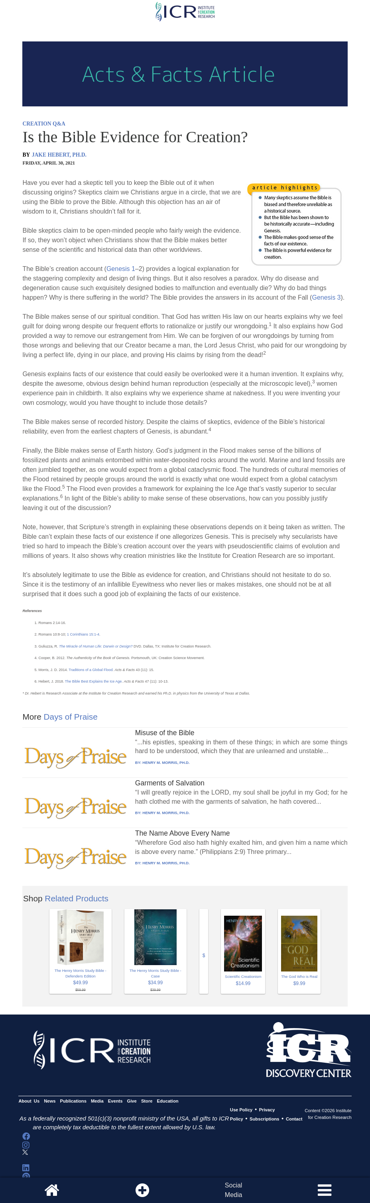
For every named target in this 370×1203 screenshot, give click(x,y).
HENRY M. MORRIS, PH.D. (165, 762)
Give (132, 1101)
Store (147, 1101)
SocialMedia (233, 1190)
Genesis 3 (326, 297)
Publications (73, 1101)
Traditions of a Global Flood (90, 670)
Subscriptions (264, 1119)
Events (115, 1101)
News (49, 1101)
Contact (294, 1119)
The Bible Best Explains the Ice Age (93, 681)
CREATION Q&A (43, 124)
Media (97, 1101)
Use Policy (241, 1109)
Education (168, 1101)
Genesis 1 (120, 268)
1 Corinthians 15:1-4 (83, 634)
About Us (28, 1101)
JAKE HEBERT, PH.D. (59, 155)
